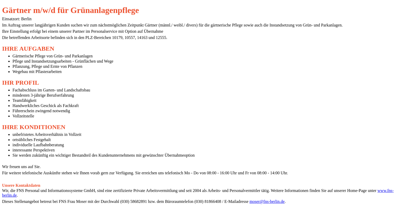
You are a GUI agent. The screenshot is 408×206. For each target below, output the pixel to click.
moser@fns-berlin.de (267, 201)
